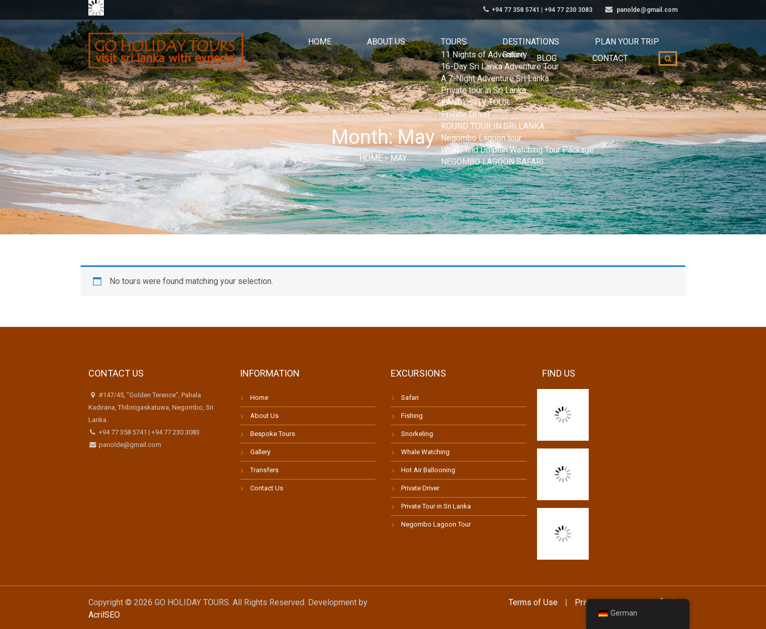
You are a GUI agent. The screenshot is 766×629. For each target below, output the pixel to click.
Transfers (264, 470)
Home (280, 51)
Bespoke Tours (272, 434)
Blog (571, 51)
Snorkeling (417, 434)
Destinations (438, 51)
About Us (264, 416)
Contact (619, 51)
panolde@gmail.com (129, 444)
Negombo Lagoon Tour (436, 524)
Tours (379, 51)
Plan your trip (513, 51)
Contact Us (266, 488)
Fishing (412, 416)
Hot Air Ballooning (428, 470)
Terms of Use (533, 602)
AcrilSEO (103, 615)
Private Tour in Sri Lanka (436, 506)
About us (329, 51)
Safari (410, 397)
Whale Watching (425, 452)
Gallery (260, 452)
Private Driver (420, 488)
